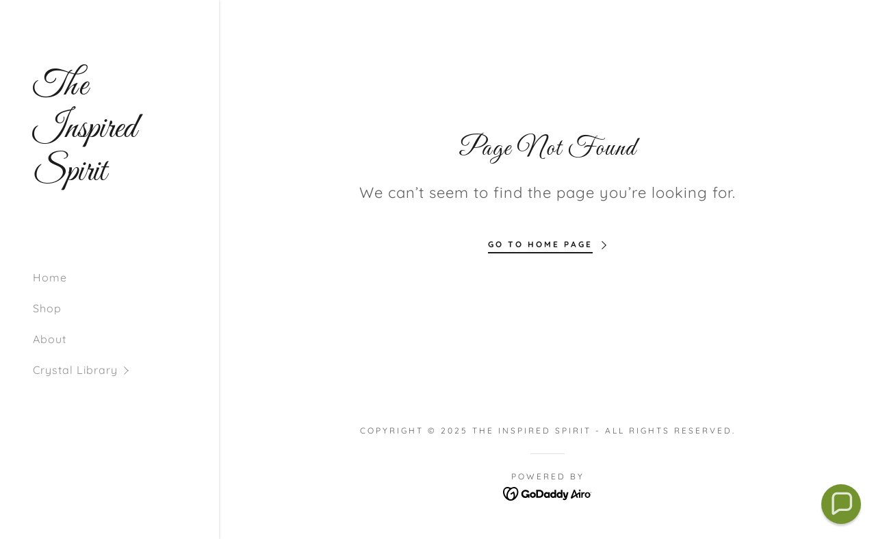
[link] (109, 176)
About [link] (49, 339)
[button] (126, 370)
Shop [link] (47, 308)
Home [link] (50, 277)
